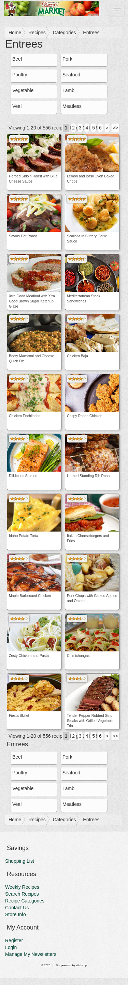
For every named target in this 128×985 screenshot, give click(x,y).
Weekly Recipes (22, 887)
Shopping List (19, 861)
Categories (64, 32)
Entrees (91, 32)
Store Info (15, 914)
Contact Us (17, 907)
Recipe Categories (24, 900)
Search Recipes (22, 894)
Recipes (37, 32)
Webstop (81, 965)
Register (14, 940)
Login (11, 947)
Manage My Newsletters (30, 954)
